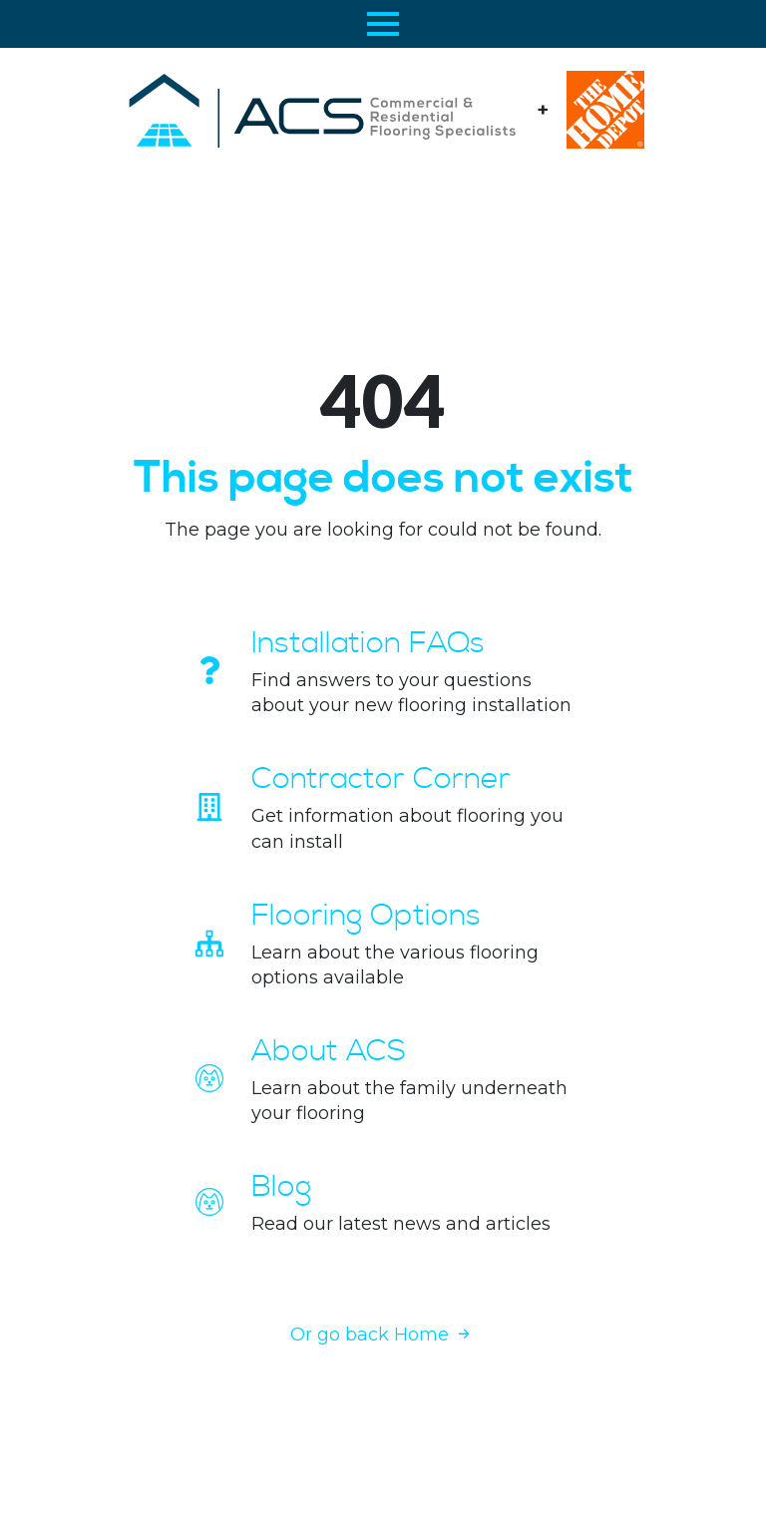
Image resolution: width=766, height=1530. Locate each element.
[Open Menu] (383, 24)
